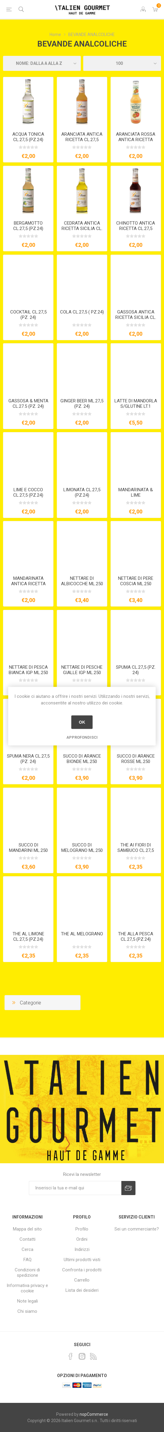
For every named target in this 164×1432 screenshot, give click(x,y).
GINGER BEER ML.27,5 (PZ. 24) (81, 403)
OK (82, 722)
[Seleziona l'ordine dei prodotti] (42, 63)
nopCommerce (94, 1414)
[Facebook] (70, 1356)
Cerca (27, 1249)
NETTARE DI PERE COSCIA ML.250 (135, 581)
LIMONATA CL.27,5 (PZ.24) (81, 492)
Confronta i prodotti (82, 1270)
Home (55, 34)
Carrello (82, 1280)
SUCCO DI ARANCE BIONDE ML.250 (82, 758)
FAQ (27, 1259)
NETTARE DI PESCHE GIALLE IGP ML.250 (81, 670)
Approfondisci (82, 737)
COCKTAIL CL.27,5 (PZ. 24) (28, 314)
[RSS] (93, 1356)
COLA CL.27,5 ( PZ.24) (82, 312)
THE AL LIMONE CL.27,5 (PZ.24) (28, 936)
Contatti (27, 1239)
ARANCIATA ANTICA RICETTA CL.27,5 (81, 137)
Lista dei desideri (82, 1290)
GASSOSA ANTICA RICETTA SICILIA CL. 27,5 (135, 317)
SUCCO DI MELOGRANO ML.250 (82, 847)
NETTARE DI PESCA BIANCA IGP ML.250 (28, 670)
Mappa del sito (27, 1229)
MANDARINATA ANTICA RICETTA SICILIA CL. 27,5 (28, 584)
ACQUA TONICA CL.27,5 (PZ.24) (28, 137)
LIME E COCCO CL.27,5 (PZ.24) (28, 492)
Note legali (27, 1301)
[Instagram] (82, 1356)
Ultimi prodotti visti (82, 1259)
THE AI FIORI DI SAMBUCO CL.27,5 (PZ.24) (135, 850)
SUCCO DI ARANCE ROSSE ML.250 (136, 758)
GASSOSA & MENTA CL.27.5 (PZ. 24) (28, 403)
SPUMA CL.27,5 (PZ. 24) (136, 670)
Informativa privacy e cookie (27, 1288)
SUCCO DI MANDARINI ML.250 (28, 847)
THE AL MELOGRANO (82, 934)
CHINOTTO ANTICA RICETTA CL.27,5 (135, 225)
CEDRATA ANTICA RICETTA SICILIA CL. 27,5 (82, 228)
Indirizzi (82, 1249)
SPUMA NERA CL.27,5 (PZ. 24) (28, 758)
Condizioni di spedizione (27, 1272)
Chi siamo (27, 1311)
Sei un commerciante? (136, 1229)
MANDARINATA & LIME (135, 492)
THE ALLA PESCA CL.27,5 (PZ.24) (135, 936)
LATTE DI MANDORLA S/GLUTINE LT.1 (135, 403)
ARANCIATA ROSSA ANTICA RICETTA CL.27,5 (135, 140)
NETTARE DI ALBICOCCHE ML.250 (82, 581)
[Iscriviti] (75, 1188)
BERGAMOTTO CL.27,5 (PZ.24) (28, 225)
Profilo (81, 1229)
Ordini (81, 1239)
